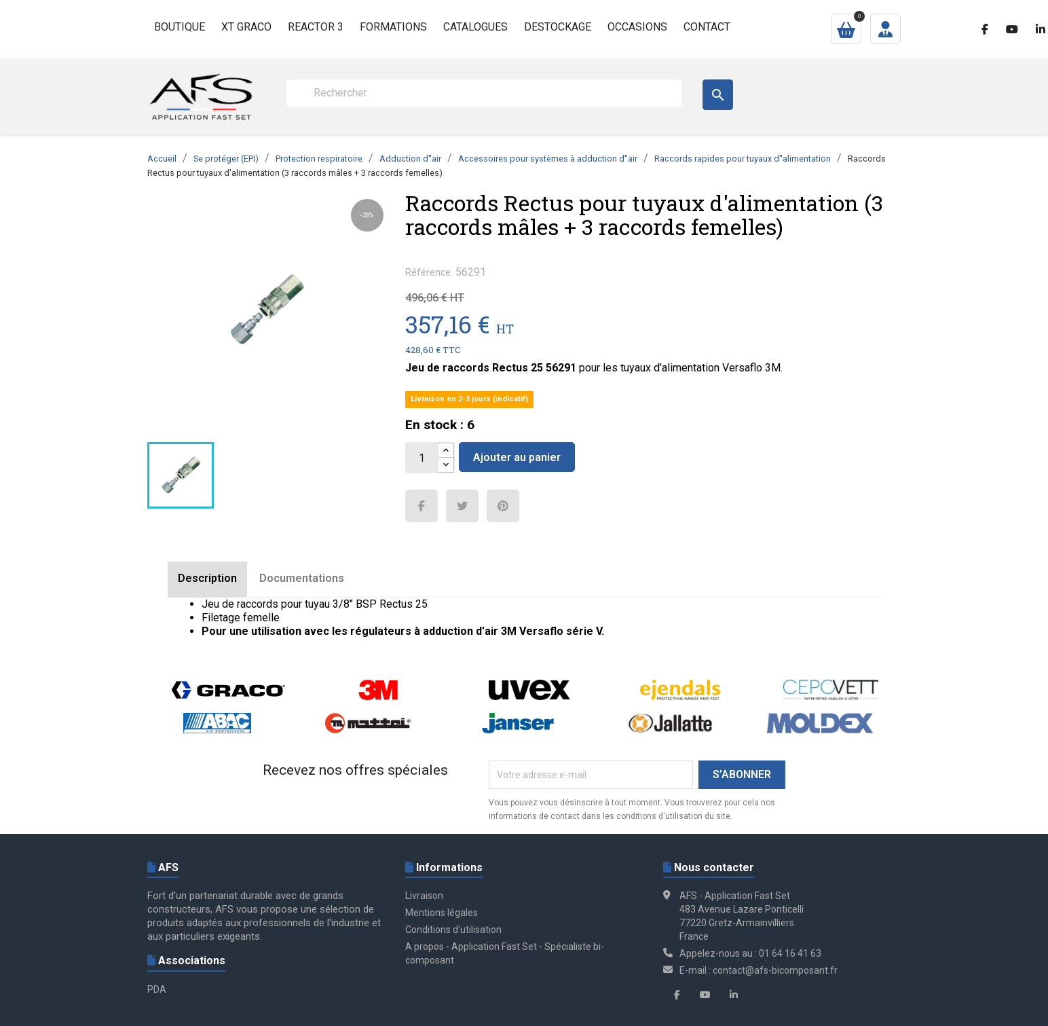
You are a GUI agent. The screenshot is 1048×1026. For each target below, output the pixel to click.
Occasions (637, 26)
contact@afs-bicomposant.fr (775, 970)
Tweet (462, 506)
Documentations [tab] (301, 578)
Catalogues (475, 26)
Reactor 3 (315, 26)
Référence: (429, 272)
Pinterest (503, 506)
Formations (393, 26)
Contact (707, 26)
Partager (421, 506)
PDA (156, 989)
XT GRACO (246, 26)
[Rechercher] (484, 93)
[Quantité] (422, 458)
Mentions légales (441, 912)
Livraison (424, 895)
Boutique (179, 26)
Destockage (557, 26)
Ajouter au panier (517, 457)
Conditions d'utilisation (453, 929)
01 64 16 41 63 (790, 953)
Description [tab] (207, 578)
